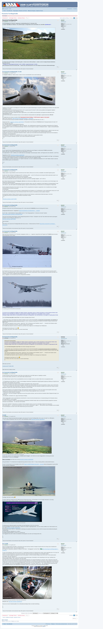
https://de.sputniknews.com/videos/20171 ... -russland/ (29, 210)
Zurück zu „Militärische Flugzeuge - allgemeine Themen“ (12, 617)
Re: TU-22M (5, 543)
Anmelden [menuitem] (75, 8)
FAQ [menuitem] (10, 8)
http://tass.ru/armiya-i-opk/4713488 (9, 198)
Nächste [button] (77, 18)
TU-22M (4, 415)
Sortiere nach (44, 613)
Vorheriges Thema (12, 18)
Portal (5, 10)
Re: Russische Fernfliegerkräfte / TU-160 (11, 71)
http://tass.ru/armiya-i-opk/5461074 (38, 419)
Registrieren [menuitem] (70, 8)
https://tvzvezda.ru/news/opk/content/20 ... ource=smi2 (22, 118)
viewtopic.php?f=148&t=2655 (8, 366)
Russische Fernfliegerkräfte (10, 13)
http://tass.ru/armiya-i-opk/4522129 (17, 155)
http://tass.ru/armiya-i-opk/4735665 (9, 218)
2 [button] (75, 615)
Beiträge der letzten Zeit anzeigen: (29, 613)
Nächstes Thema (21, 18)
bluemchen (6, 21)
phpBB (36, 625)
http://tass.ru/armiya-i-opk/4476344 (17, 121)
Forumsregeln (4, 15)
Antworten (4, 18)
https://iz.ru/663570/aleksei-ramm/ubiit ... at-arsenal (34, 464)
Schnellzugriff (6, 8)
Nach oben (76, 69)
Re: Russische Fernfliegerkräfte (9, 144)
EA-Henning (63, 336)
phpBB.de (44, 626)
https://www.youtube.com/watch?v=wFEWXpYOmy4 (12, 214)
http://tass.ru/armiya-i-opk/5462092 (26, 459)
